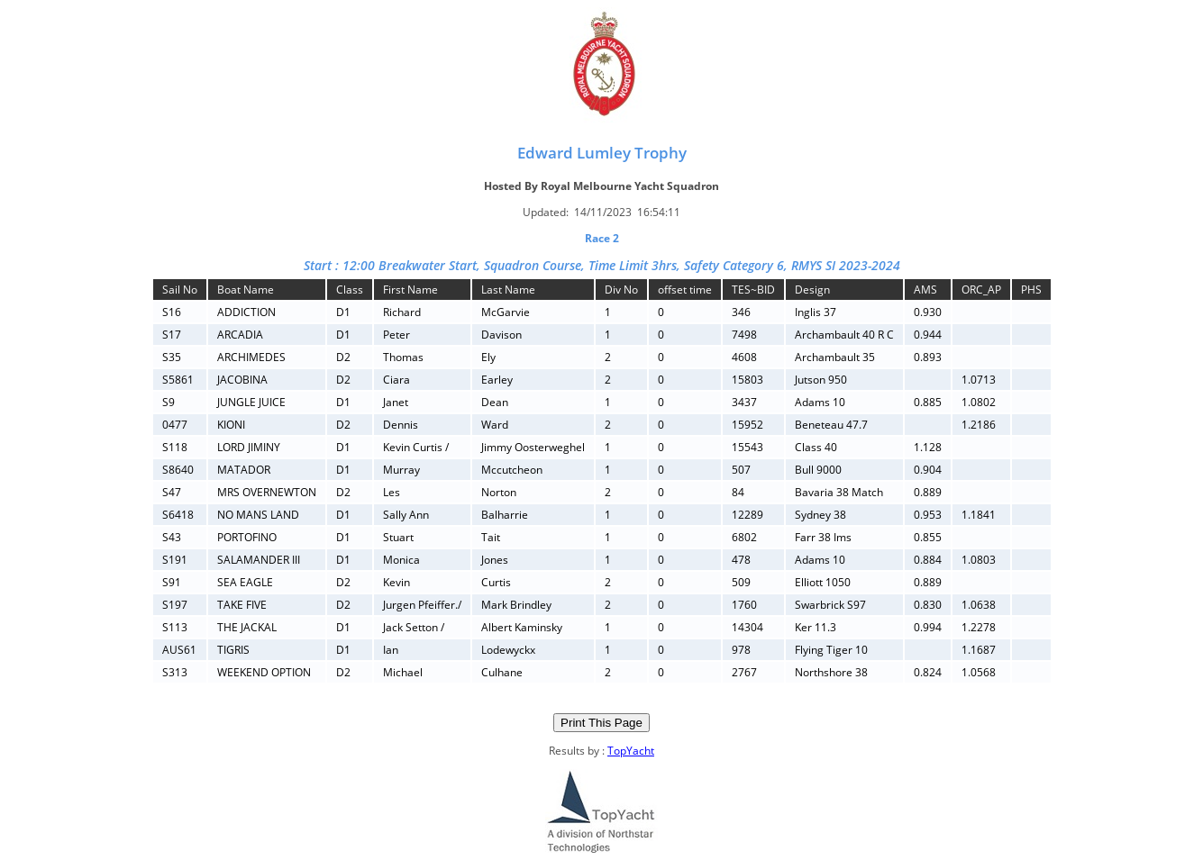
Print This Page (601, 722)
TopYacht (630, 750)
